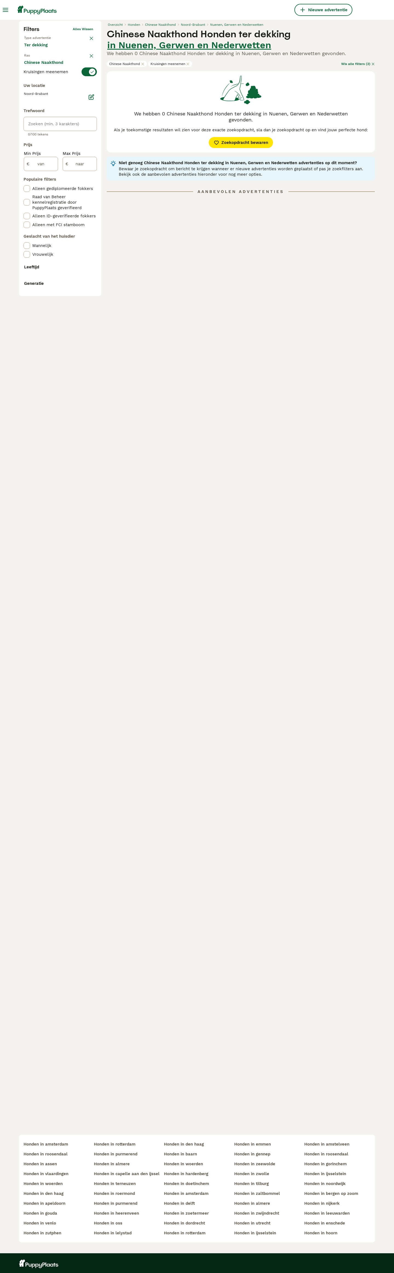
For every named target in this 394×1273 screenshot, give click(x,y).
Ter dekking (40, 156)
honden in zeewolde (254, 1163)
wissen (87, 172)
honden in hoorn (320, 1233)
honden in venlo (40, 1223)
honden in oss (108, 1223)
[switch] (60, 182)
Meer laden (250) (46, 297)
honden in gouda (40, 1213)
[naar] (80, 387)
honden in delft (179, 1203)
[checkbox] (27, 210)
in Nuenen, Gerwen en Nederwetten (189, 138)
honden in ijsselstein (255, 1233)
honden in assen (40, 1163)
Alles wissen (83, 122)
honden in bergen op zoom (331, 1193)
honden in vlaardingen (46, 1173)
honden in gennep (252, 1154)
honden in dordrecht (184, 1223)
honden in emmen (252, 1144)
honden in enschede (324, 1223)
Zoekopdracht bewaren (241, 235)
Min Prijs (32, 377)
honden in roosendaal (46, 1154)
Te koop (36, 143)
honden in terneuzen (115, 1183)
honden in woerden (43, 1183)
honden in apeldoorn (44, 1203)
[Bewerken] (91, 320)
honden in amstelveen (326, 1144)
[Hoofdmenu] (5, 9)
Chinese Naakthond (126, 157)
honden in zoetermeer (186, 1213)
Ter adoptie (68, 143)
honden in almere (112, 1163)
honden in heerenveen (116, 1213)
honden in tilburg (251, 1183)
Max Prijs (71, 377)
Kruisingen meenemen (170, 157)
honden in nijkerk (322, 1203)
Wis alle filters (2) (358, 157)
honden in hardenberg (186, 1173)
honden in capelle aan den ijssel (127, 1173)
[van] (41, 387)
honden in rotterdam (114, 1144)
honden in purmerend (115, 1154)
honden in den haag (43, 1193)
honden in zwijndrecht (256, 1213)
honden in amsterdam (46, 1144)
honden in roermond (114, 1193)
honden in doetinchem (186, 1183)
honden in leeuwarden (327, 1213)
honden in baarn (180, 1154)
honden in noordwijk (325, 1183)
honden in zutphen (42, 1233)
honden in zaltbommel (257, 1193)
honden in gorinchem (325, 1163)
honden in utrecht (252, 1223)
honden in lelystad (113, 1233)
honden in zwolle (251, 1173)
